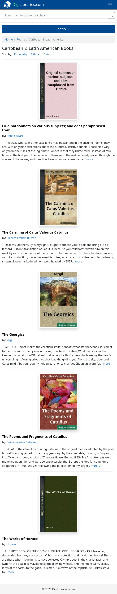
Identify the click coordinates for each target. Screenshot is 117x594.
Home (9, 39)
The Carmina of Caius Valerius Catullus (35, 232)
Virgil (10, 340)
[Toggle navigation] (110, 4)
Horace (11, 544)
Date (47, 54)
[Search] (55, 15)
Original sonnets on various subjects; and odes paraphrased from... (53, 128)
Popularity (20, 54)
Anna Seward (15, 136)
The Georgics (13, 334)
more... (91, 159)
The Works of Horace (20, 538)
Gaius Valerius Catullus (21, 442)
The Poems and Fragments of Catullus (34, 436)
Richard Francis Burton (21, 238)
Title (35, 54)
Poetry (58, 29)
